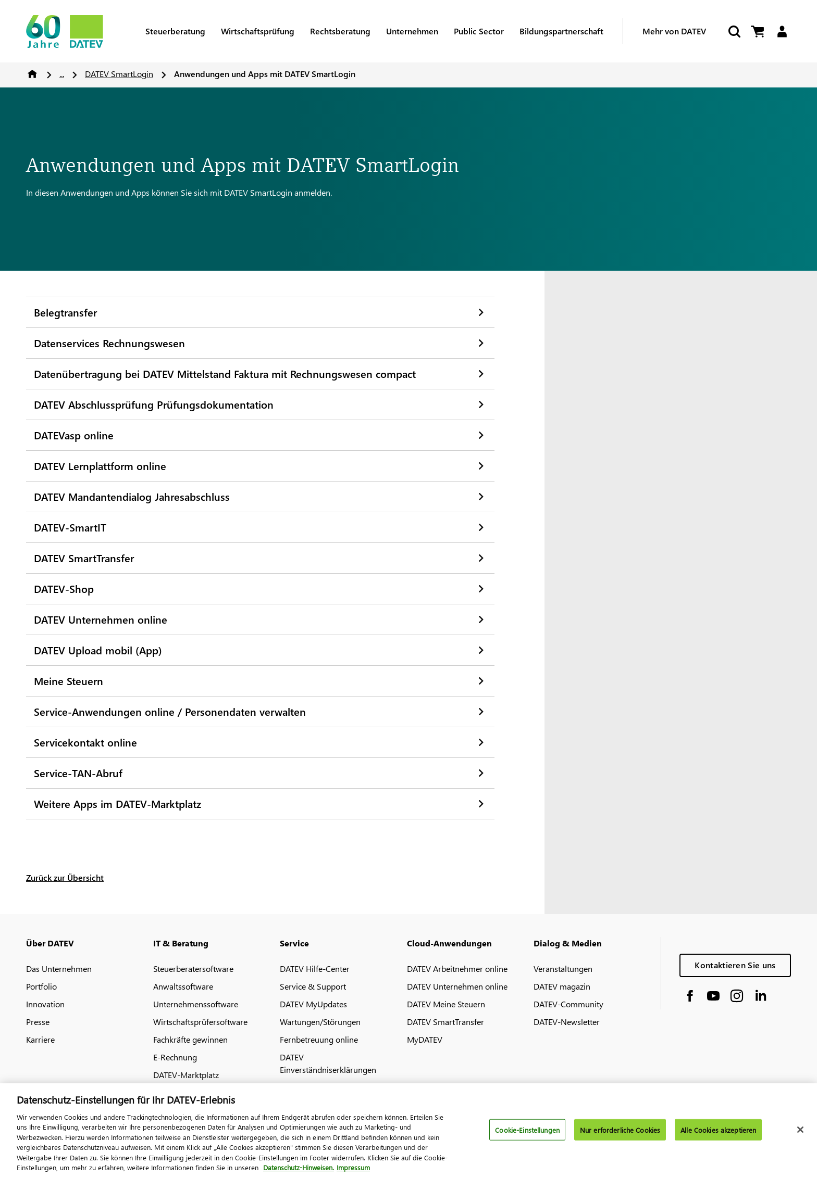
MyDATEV (424, 1039)
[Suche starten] (734, 31)
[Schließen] (800, 1133)
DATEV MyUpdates (313, 1003)
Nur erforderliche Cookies (620, 1134)
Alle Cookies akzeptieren (718, 1134)
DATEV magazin (562, 986)
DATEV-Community (568, 1003)
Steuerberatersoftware (193, 968)
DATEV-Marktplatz (186, 1074)
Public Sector (479, 31)
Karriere (40, 1039)
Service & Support (313, 986)
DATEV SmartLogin (119, 73)
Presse (37, 1021)
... (61, 73)
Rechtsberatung (340, 31)
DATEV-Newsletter (567, 1021)
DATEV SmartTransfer (445, 1021)
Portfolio (41, 986)
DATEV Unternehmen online (457, 986)
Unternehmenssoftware (195, 1003)
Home (32, 74)
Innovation (45, 1003)
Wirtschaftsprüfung (257, 31)
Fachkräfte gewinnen (190, 1039)
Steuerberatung (175, 31)
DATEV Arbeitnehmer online (457, 968)
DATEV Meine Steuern (446, 1003)
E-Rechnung (175, 1057)
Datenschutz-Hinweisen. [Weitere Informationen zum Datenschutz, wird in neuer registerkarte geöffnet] (298, 1172)
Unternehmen (412, 31)
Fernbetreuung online (319, 1039)
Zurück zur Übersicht (65, 877)
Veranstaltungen (563, 968)
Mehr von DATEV (674, 31)
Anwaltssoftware (183, 986)
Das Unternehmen (59, 968)
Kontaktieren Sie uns (735, 964)
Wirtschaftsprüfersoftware (200, 1021)
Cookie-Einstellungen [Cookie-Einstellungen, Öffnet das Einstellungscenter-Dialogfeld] (527, 1134)
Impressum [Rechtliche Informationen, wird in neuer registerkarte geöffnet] (353, 1172)
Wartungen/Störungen (320, 1021)
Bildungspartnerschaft (561, 31)
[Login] (782, 31)
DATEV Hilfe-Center (315, 968)
